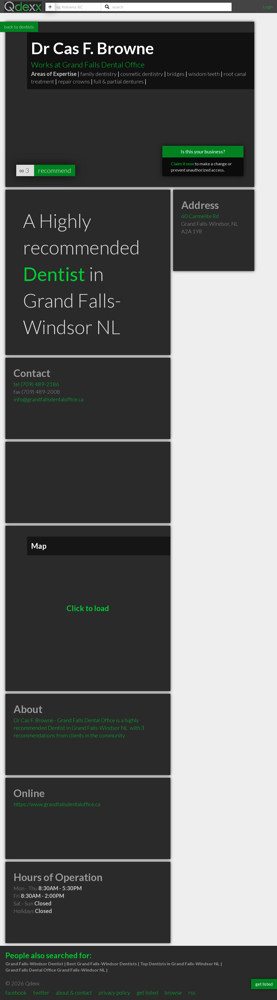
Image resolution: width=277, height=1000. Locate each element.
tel (36, 384)
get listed (147, 992)
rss (191, 992)
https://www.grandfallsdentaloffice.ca (57, 804)
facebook (16, 992)
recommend (54, 170)
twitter (41, 992)
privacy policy (114, 992)
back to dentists (19, 26)
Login (268, 6)
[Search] (166, 7)
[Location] (73, 7)
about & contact (74, 992)
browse (173, 992)
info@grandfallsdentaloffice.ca (48, 399)
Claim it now (182, 163)
